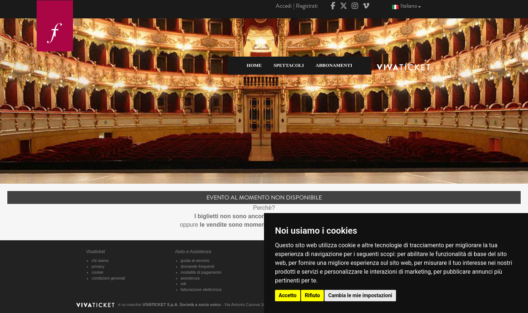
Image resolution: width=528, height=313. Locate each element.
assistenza (190, 278)
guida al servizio (195, 260)
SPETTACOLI (289, 65)
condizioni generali (108, 278)
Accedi (284, 6)
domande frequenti (197, 266)
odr (184, 283)
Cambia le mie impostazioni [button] (360, 295)
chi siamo (100, 260)
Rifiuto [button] (312, 295)
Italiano (406, 5)
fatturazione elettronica (201, 289)
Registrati (307, 6)
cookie (97, 272)
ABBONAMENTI (334, 65)
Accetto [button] (288, 295)
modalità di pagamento (201, 272)
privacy (98, 266)
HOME (254, 65)
